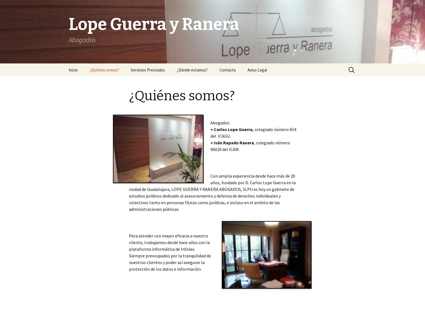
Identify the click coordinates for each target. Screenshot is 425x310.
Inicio (73, 70)
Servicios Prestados (148, 70)
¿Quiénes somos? (104, 70)
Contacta (228, 70)
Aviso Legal (257, 70)
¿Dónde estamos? (192, 70)
